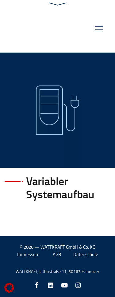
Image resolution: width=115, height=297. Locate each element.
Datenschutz (85, 254)
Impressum (28, 254)
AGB (57, 254)
